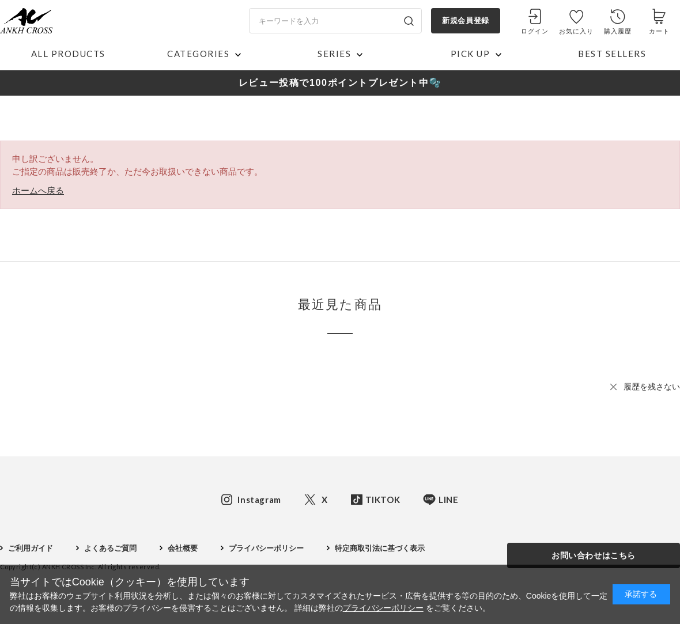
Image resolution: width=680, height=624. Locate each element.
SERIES (334, 53)
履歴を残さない (652, 386)
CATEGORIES (198, 53)
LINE (448, 499)
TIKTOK (383, 499)
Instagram (259, 499)
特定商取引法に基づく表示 (380, 548)
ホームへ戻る (38, 190)
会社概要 (183, 548)
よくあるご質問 (110, 548)
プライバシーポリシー (266, 548)
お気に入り (576, 31)
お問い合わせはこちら (593, 555)
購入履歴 (618, 31)
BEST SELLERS (612, 53)
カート (659, 31)
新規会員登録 (465, 20)
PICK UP (470, 53)
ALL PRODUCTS (68, 53)
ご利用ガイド (30, 548)
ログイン (535, 31)
